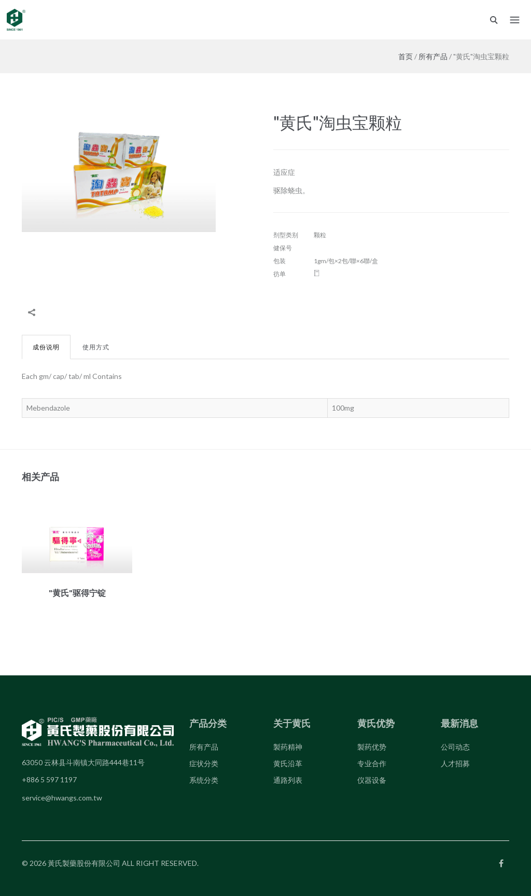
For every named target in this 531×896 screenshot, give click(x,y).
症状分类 (203, 763)
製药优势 (371, 746)
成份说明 (46, 347)
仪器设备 (371, 780)
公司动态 (455, 746)
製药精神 (287, 746)
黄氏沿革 (287, 763)
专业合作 (371, 763)
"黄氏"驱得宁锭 (77, 593)
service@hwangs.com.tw (62, 797)
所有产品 (433, 56)
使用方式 (95, 347)
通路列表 (287, 780)
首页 (405, 56)
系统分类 (203, 780)
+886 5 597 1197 (49, 779)
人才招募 (455, 763)
